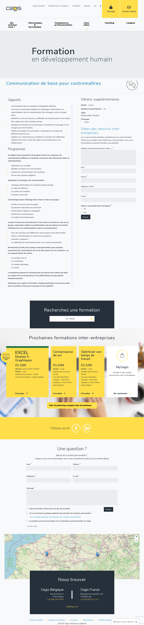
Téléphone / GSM (87, 186)
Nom (82, 167)
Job (95, 6)
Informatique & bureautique (35, 25)
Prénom (83, 177)
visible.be (82, 623)
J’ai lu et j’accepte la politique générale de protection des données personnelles (60, 513)
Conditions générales (106, 620)
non (85, 212)
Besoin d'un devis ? (125, 621)
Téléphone (30, 476)
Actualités (76, 6)
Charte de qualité (36, 620)
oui (85, 209)
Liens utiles (87, 24)
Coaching (109, 23)
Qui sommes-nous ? (13, 25)
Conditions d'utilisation (56, 620)
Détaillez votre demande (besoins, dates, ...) (96, 148)
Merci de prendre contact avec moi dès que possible (49, 508)
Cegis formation (39, 6)
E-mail (83, 196)
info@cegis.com (72, 606)
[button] (46, 554)
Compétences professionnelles (63, 24)
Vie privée (74, 620)
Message (30, 488)
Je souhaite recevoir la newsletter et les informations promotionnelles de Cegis (60, 521)
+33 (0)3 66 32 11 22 (89, 599)
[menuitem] (12, 25)
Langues (130, 23)
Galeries (87, 6)
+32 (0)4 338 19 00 (55, 599)
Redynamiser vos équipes (58, 6)
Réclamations (88, 620)
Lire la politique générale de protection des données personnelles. (55, 517)
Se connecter (122, 393)
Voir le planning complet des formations (72, 405)
